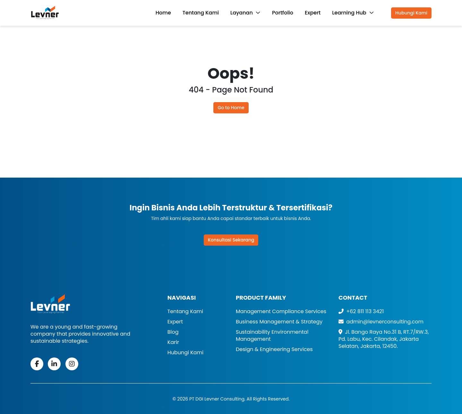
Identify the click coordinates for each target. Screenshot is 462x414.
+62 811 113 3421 (361, 311)
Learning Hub (350, 12)
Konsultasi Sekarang (231, 240)
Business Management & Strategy (279, 321)
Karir (173, 342)
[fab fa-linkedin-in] (54, 363)
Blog (173, 332)
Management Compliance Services (281, 311)
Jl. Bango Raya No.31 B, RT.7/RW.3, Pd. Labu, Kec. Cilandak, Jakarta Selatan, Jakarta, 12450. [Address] (383, 339)
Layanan (242, 12)
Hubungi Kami (411, 13)
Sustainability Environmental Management (272, 335)
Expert (313, 12)
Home (163, 12)
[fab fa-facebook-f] (36, 363)
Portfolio (282, 12)
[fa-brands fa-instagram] (71, 363)
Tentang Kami (201, 12)
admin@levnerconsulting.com (381, 321)
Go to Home (231, 107)
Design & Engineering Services (274, 349)
